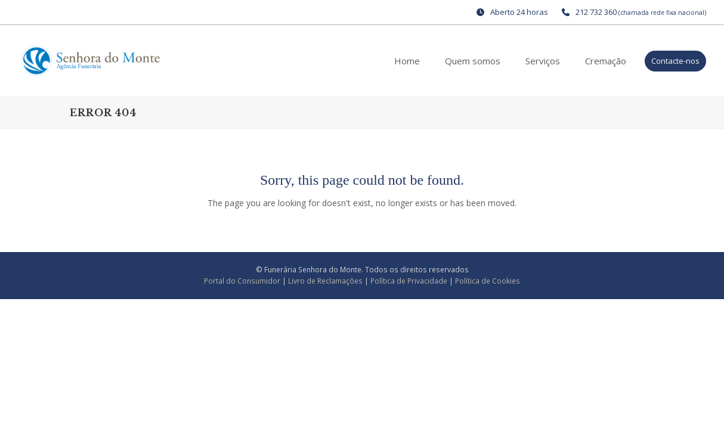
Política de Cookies (487, 281)
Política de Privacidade (408, 281)
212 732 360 (596, 12)
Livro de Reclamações (326, 281)
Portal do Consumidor (243, 281)
